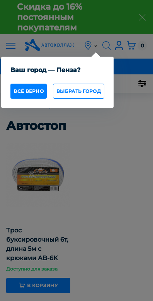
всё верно (29, 91)
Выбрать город (78, 91)
